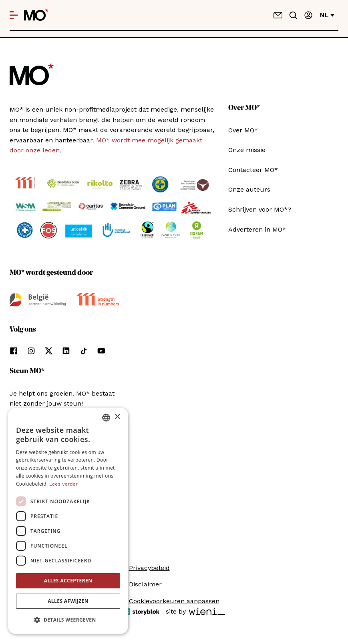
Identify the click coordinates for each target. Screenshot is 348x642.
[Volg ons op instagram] (31, 351)
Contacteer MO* (253, 170)
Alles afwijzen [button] (68, 601)
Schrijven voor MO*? (259, 209)
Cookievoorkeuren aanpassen (174, 601)
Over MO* (243, 130)
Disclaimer (145, 584)
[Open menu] (14, 15)
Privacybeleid (149, 568)
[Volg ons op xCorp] (48, 351)
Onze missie (247, 150)
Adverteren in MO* (257, 229)
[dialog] (68, 521)
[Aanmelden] (308, 15)
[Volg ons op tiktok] (84, 351)
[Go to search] (293, 15)
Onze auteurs (249, 189)
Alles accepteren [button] (68, 580)
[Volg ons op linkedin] (66, 351)
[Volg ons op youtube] (101, 351)
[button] (68, 620)
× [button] (117, 417)
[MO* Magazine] (36, 15)
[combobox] (106, 418)
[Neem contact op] (278, 15)
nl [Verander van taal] (327, 15)
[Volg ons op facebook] (14, 351)
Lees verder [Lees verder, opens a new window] (63, 484)
